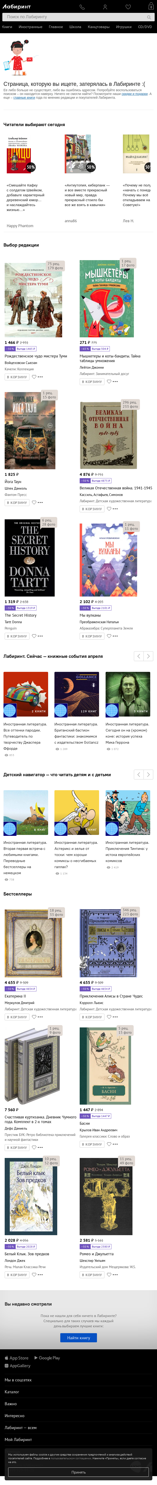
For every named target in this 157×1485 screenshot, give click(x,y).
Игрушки (124, 27)
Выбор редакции (21, 245)
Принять (78, 1472)
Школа (76, 27)
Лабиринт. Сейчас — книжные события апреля (53, 656)
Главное (56, 27)
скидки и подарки (135, 94)
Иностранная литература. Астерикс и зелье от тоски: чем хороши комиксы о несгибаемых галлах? (76, 854)
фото (55, 268)
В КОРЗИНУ (17, 377)
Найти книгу (78, 1337)
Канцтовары (99, 27)
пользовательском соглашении (71, 1458)
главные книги (24, 97)
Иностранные (31, 27)
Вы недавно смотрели (28, 1304)
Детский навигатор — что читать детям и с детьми (57, 774)
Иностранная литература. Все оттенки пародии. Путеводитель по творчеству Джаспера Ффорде (25, 736)
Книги (7, 27)
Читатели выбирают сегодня (34, 124)
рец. (54, 264)
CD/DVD (146, 27)
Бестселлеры (18, 894)
